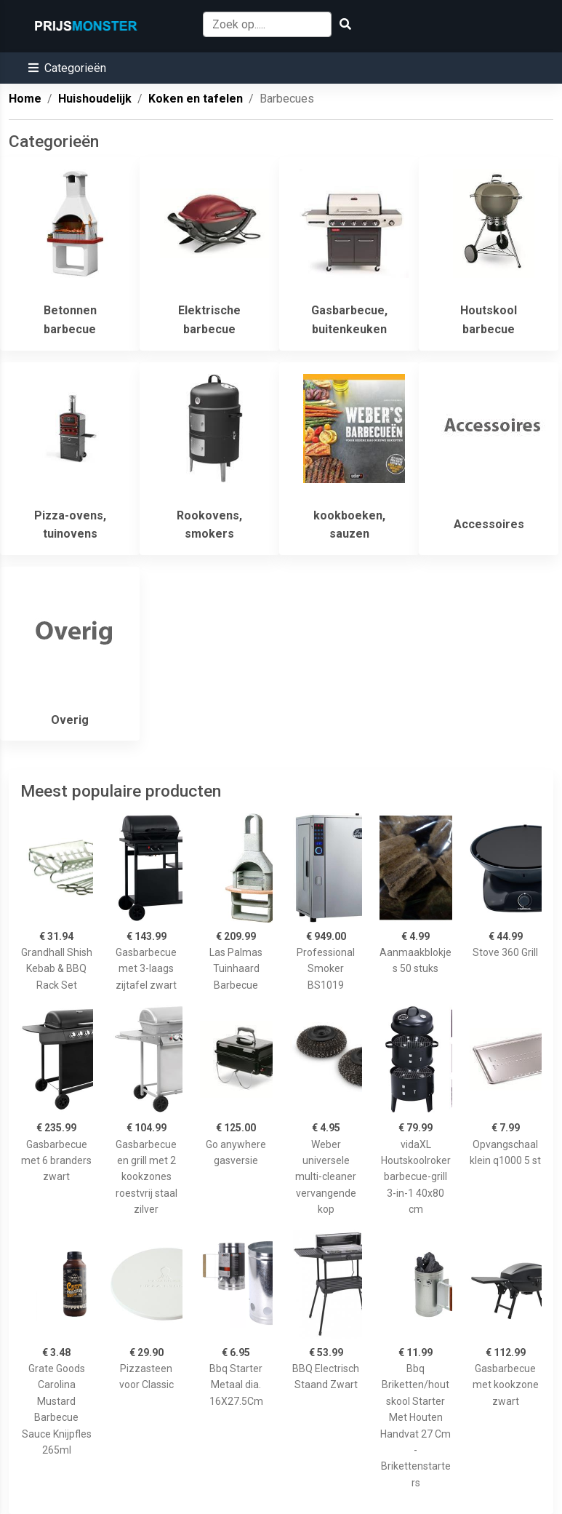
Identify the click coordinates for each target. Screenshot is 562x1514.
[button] (67, 68)
